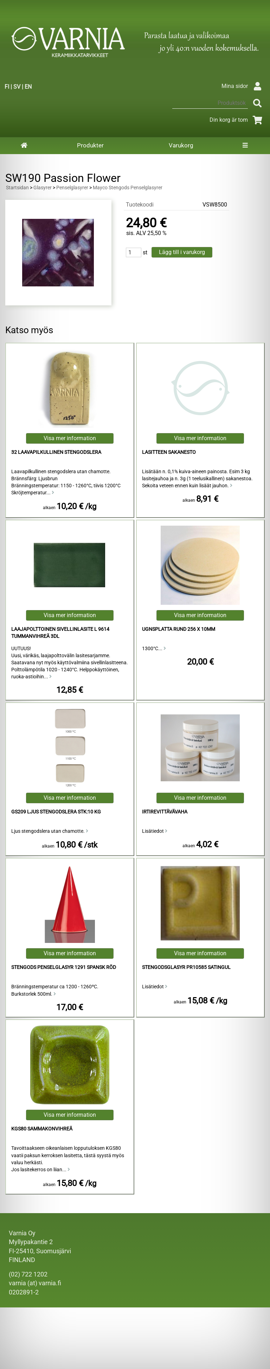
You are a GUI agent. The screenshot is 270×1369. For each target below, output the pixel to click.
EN (28, 86)
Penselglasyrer (72, 188)
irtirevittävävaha (164, 812)
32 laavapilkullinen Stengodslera (56, 452)
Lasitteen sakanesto (169, 452)
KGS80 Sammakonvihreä (41, 1129)
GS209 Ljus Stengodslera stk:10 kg (56, 812)
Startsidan (17, 188)
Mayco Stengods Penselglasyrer (127, 188)
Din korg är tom (237, 119)
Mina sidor (243, 86)
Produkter (90, 145)
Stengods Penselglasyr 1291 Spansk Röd (63, 967)
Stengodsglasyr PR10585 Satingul (186, 967)
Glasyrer (42, 188)
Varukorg (181, 145)
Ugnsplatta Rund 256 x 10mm (178, 629)
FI (7, 86)
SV (16, 86)
